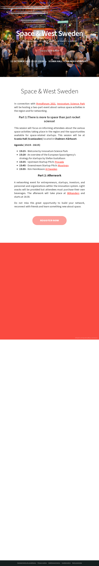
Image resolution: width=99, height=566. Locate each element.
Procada (59, 162)
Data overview (77, 563)
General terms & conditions (26, 563)
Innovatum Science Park (71, 104)
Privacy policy (42, 563)
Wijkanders (73, 193)
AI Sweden (51, 169)
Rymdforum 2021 (46, 104)
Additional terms (54, 563)
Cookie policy (66, 563)
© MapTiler (78, 338)
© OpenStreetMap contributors (89, 338)
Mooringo (63, 165)
